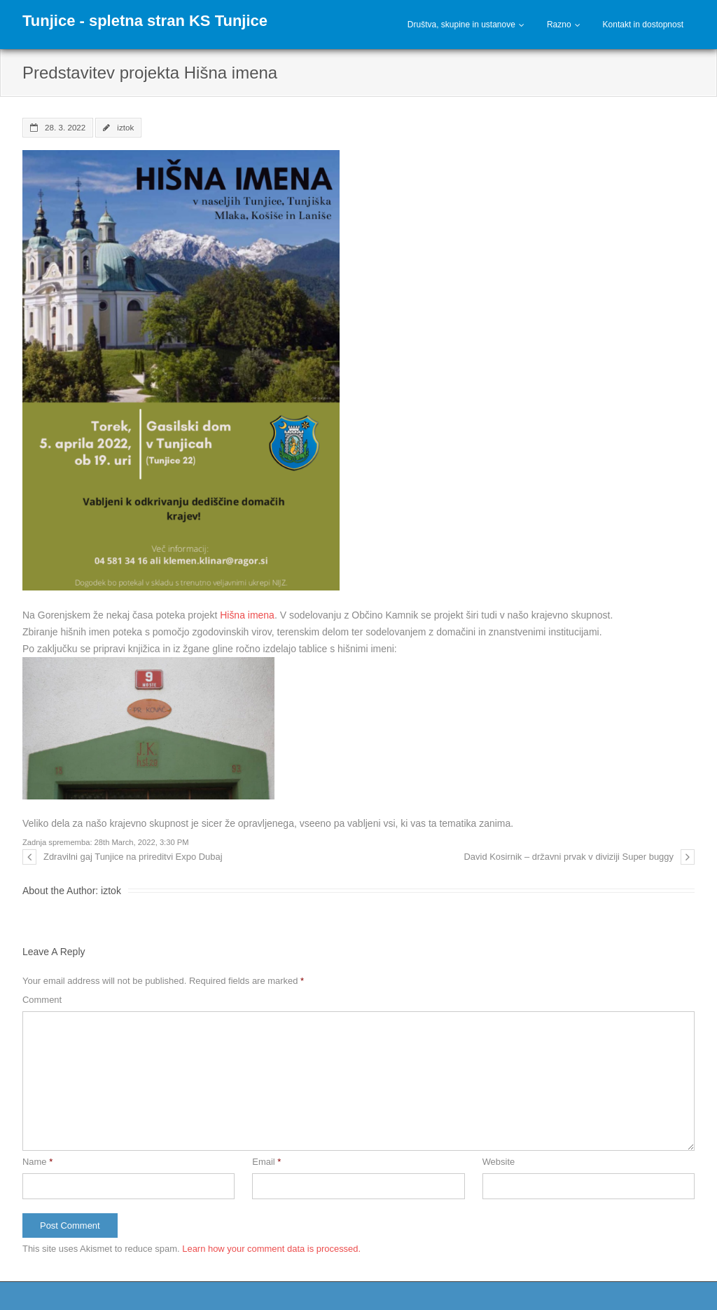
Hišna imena (247, 615)
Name (37, 1161)
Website (498, 1161)
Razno (559, 24)
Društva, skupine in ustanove (461, 24)
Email (266, 1161)
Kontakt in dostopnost (643, 24)
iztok (125, 127)
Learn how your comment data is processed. (271, 1248)
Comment (42, 999)
